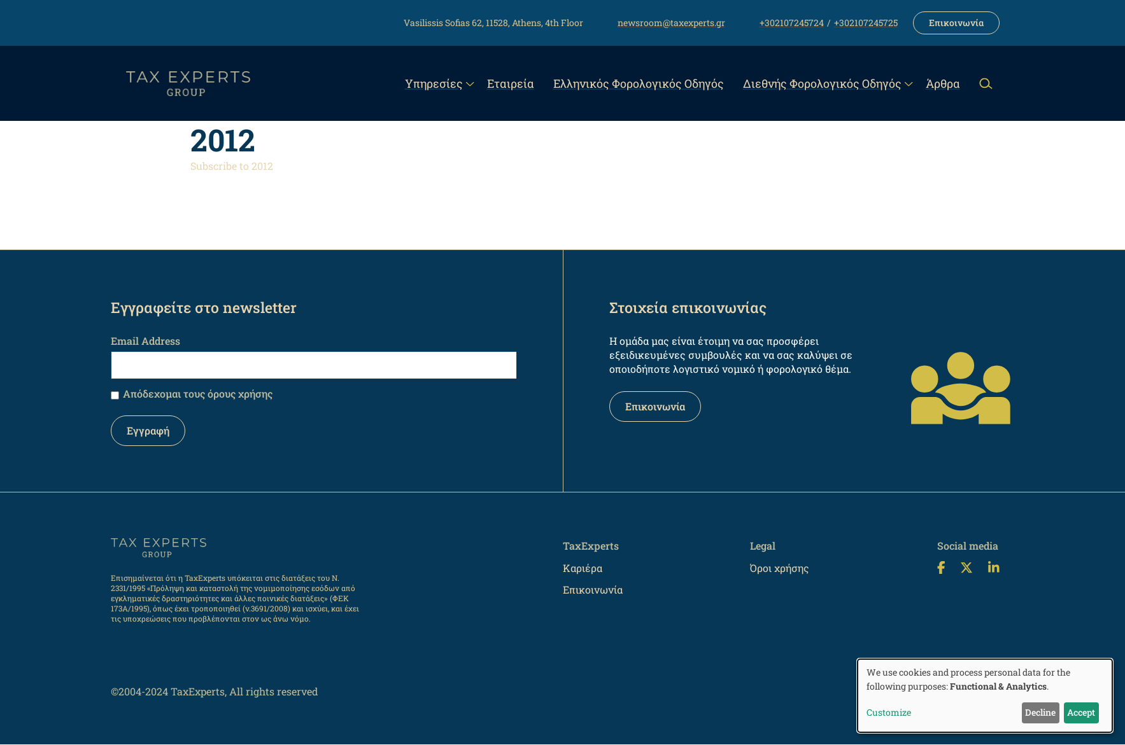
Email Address (145, 340)
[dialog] (985, 695)
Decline (1040, 712)
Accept (1081, 712)
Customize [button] (889, 712)
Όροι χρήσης (779, 567)
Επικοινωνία (956, 23)
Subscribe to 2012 (231, 165)
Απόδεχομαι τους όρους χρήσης (197, 393)
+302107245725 (866, 23)
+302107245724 (792, 23)
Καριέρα (582, 567)
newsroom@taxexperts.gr (671, 23)
